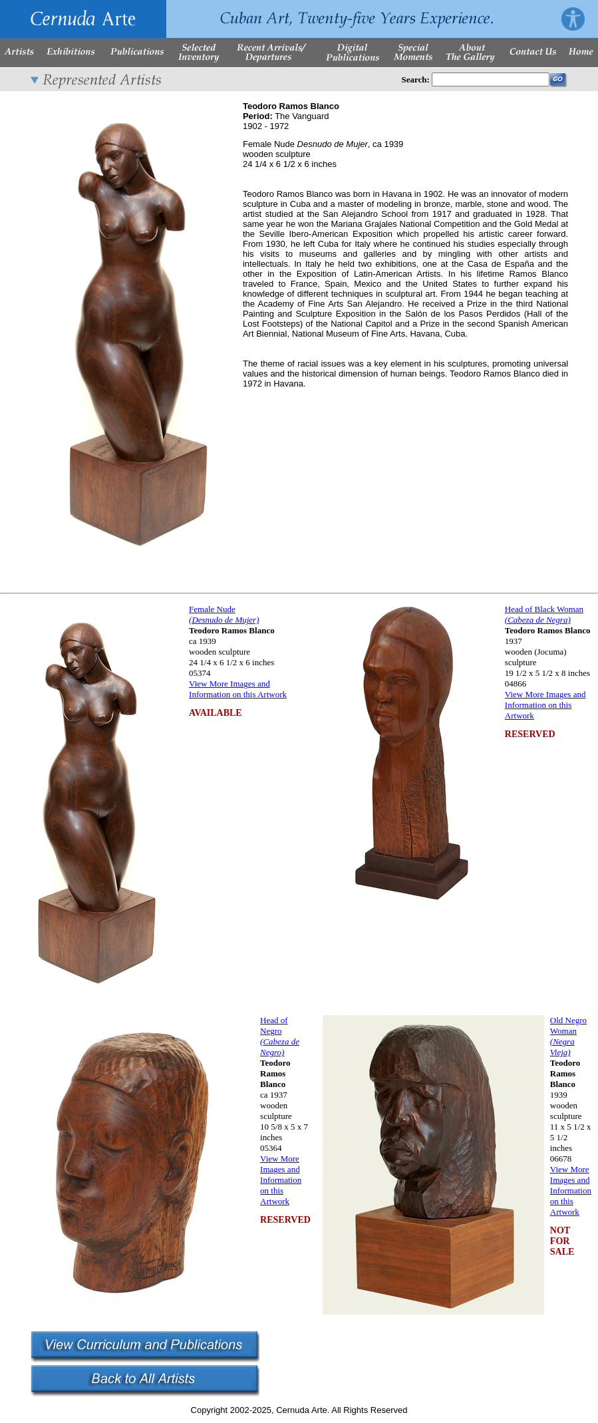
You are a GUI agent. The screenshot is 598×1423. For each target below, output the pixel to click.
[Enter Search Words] (490, 79)
